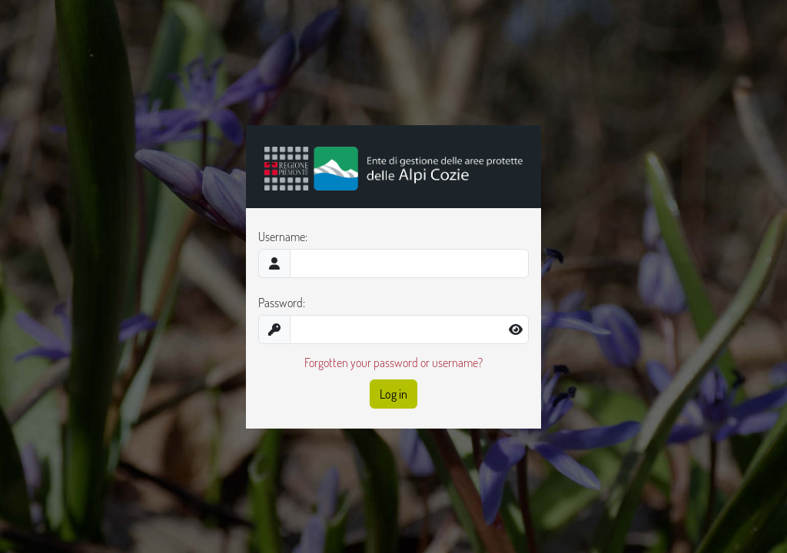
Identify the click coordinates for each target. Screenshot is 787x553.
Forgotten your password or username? (393, 362)
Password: (281, 302)
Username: (282, 236)
